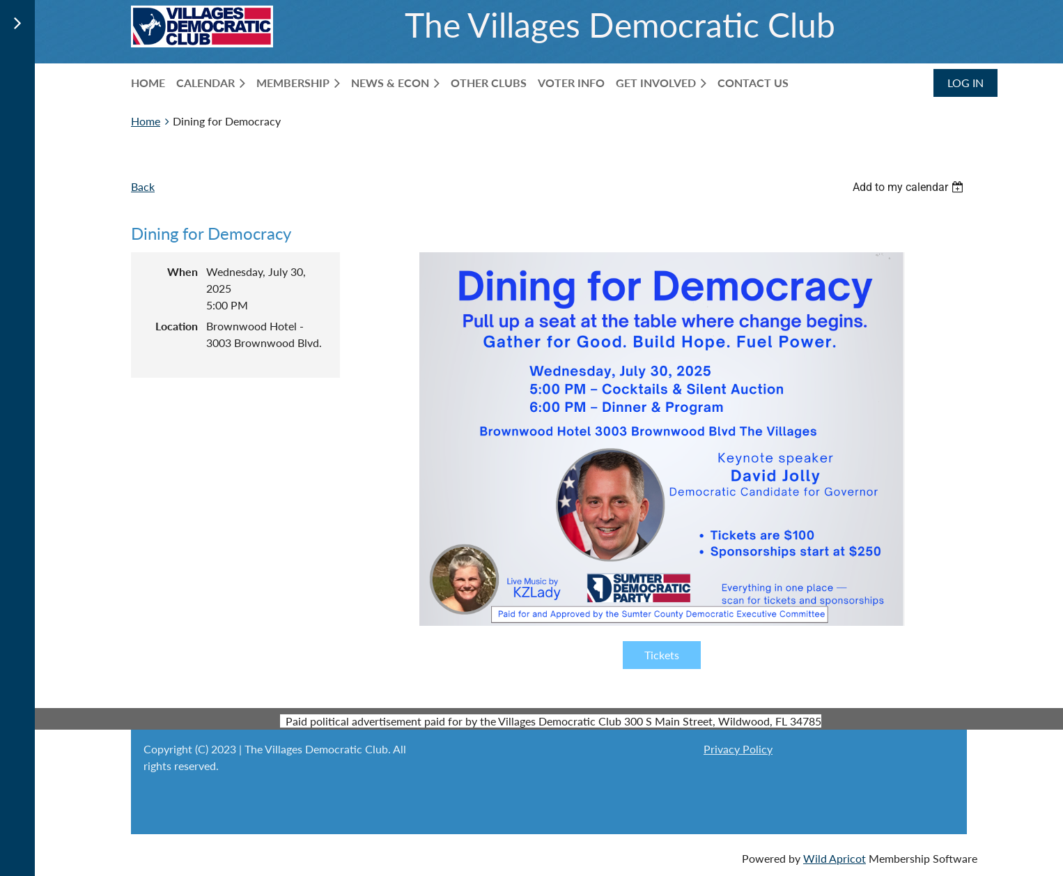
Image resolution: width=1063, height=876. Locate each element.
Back (143, 186)
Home (145, 121)
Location (176, 325)
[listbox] (910, 187)
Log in (965, 82)
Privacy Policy (738, 748)
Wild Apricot (834, 858)
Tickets (661, 654)
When (182, 271)
